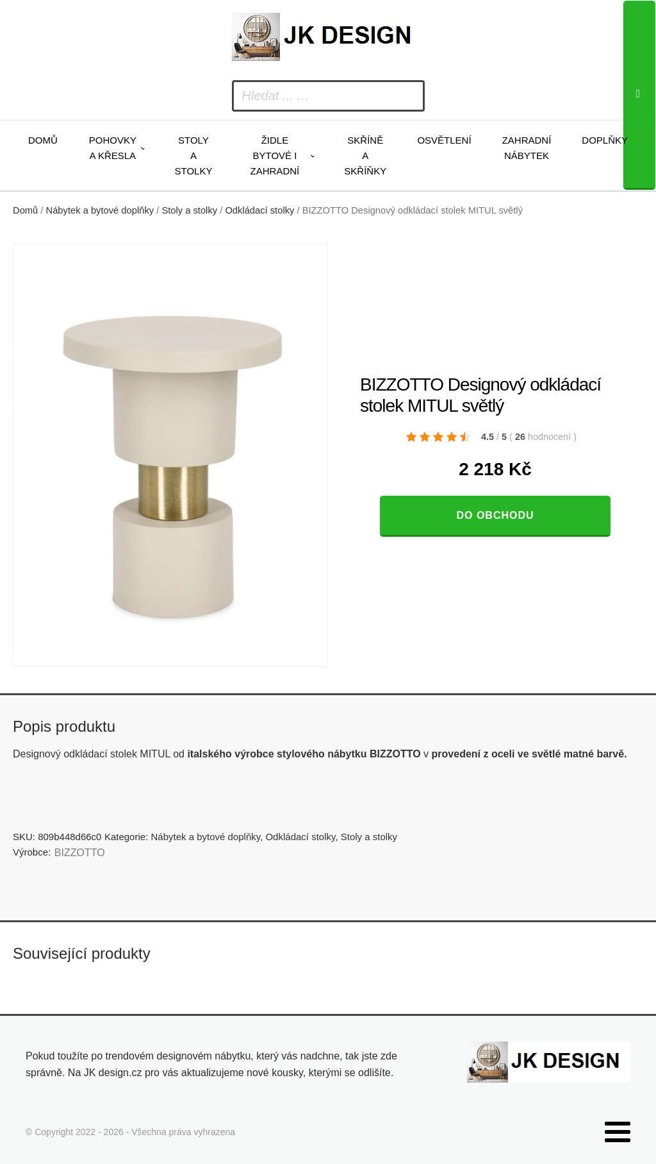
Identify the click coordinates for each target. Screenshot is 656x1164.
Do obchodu (495, 515)
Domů (43, 140)
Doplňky (605, 140)
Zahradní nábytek (527, 148)
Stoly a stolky (194, 155)
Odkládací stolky (259, 210)
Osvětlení (444, 140)
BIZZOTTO (79, 852)
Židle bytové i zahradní (275, 155)
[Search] (639, 95)
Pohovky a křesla (112, 148)
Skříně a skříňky (365, 155)
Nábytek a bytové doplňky (100, 210)
